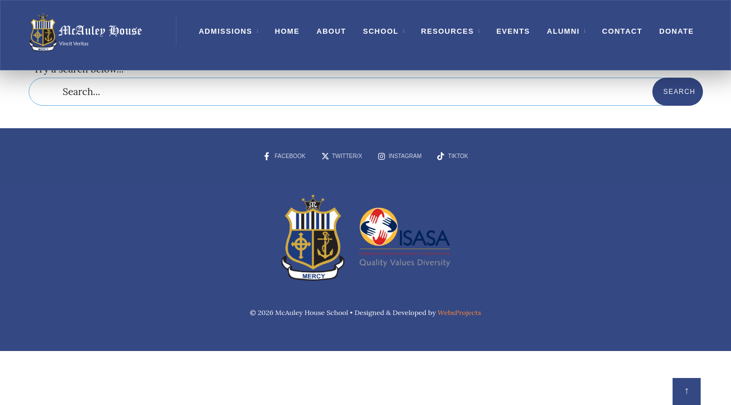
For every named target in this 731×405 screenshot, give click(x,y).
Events (513, 31)
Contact (622, 31)
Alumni (563, 31)
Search (680, 92)
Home (287, 31)
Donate (676, 31)
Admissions (225, 31)
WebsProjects (459, 312)
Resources (447, 31)
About (331, 31)
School (380, 31)
